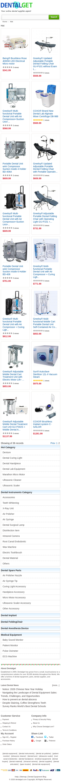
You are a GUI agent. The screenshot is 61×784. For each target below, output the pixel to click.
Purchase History (8, 741)
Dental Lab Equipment (14, 469)
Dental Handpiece (12, 463)
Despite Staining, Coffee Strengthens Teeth (24, 703)
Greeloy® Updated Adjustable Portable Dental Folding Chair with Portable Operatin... (45, 167)
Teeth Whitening (11, 503)
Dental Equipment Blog (37, 777)
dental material (16, 761)
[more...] (55, 685)
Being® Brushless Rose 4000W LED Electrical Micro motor (15, 61)
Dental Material (10, 558)
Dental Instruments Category (16, 492)
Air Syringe (8, 519)
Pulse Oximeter (10, 651)
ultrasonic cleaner (19, 756)
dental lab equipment (41, 764)
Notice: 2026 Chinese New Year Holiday (22, 689)
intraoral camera (30, 761)
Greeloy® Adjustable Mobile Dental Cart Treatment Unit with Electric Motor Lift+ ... (13, 375)
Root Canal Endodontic (14, 541)
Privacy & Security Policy (42, 719)
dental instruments (26, 753)
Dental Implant (9, 615)
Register (13, 737)
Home (4, 22)
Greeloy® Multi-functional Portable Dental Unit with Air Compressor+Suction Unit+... (13, 116)
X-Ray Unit (8, 508)
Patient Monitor (10, 645)
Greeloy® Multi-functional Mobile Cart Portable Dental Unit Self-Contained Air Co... (45, 322)
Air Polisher (8, 514)
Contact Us (6, 727)
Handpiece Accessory (14, 592)
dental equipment (10, 753)
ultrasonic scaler (45, 756)
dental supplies (45, 761)
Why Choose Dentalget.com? (43, 727)
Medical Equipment (11, 635)
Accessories (9, 497)
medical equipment (42, 759)
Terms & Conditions (9, 730)
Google (38, 741)
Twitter (51, 737)
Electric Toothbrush (12, 552)
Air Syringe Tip (10, 581)
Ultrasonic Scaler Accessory (17, 603)
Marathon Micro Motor (14, 474)
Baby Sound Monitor (13, 640)
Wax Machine (9, 547)
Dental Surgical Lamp (13, 525)
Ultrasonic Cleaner (12, 480)
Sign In (4, 737)
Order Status (7, 744)
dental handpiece (26, 759)
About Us (36, 723)
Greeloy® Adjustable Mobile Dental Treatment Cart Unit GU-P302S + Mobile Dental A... (15, 425)
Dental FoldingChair (12, 622)
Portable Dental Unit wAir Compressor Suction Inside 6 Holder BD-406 (14, 270)
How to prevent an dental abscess (19, 699)
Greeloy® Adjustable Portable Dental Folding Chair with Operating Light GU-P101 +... (45, 217)
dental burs (32, 756)
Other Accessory (11, 608)
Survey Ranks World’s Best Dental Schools (24, 706)
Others (6, 563)
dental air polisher (43, 753)
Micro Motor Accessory (14, 597)
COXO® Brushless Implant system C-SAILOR (42, 424)
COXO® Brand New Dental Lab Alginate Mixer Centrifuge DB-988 (45, 114)
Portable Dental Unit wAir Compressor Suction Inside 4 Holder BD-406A (14, 167)
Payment (5, 719)
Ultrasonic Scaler (11, 485)
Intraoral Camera (11, 536)
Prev (53, 443)
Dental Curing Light (12, 458)
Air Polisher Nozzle (12, 575)
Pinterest (52, 741)
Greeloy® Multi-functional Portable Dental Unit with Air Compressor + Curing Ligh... (44, 271)
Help (17, 777)
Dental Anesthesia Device (15, 628)
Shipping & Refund (9, 723)
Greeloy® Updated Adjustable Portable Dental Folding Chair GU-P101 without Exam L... (45, 63)
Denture (7, 452)
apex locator (25, 764)
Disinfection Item (11, 530)
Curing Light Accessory (14, 586)
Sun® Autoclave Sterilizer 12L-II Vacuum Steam (45, 374)
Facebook (39, 737)
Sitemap (23, 777)
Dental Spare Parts (11, 570)
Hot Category (8, 447)
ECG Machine (10, 656)
